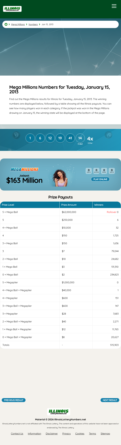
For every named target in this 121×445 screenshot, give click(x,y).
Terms (92, 433)
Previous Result (13, 400)
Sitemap (105, 433)
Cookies (79, 433)
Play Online (100, 179)
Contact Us (17, 433)
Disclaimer (52, 433)
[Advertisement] (60, 51)
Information (34, 433)
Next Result (110, 400)
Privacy (66, 433)
